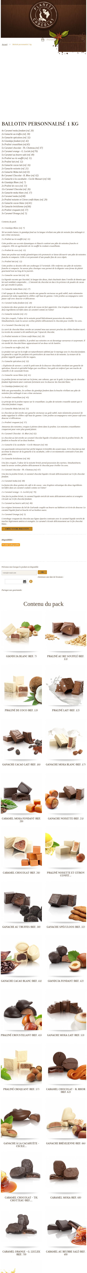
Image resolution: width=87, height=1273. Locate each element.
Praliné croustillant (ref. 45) (17, 397)
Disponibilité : (7, 540)
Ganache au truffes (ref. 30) (17, 347)
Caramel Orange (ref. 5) (15, 514)
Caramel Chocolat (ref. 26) (17, 325)
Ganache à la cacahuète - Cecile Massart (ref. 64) (26, 444)
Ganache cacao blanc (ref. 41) (18, 375)
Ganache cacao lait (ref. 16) (17, 275)
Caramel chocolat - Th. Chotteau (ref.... (21, 1199)
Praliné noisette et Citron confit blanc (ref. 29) (24, 336)
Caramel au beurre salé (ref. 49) (19, 503)
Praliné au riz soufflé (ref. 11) (17, 239)
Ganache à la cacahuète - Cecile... (21, 1145)
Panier (51, 40)
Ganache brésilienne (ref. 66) (17, 458)
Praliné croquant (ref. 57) (16, 422)
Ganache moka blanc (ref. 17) (17, 289)
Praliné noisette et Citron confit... (65, 874)
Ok (42, 572)
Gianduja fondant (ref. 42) (16, 386)
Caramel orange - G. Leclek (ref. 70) (20, 492)
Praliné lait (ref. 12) (13, 261)
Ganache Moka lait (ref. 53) (17, 408)
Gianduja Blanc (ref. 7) (15, 228)
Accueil (4, 44)
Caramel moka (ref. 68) (15, 481)
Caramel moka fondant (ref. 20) (18, 303)
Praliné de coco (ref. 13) (15, 250)
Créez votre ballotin (17, 529)
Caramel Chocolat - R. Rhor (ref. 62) (20, 433)
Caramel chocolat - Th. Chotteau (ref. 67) (23, 469)
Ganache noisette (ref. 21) (16, 314)
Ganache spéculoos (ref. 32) (17, 361)
